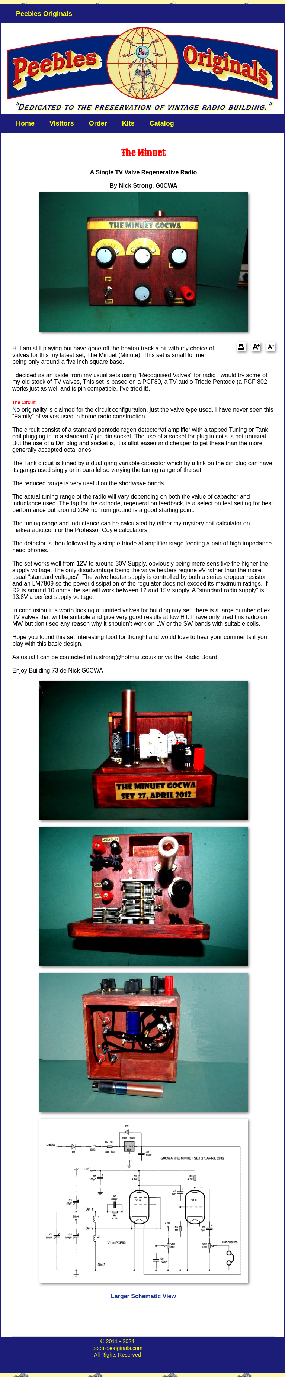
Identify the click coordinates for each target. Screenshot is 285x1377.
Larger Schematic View (143, 1296)
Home (25, 123)
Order (98, 123)
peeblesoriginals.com (117, 1348)
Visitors (61, 123)
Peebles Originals (44, 13)
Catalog (162, 123)
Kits (128, 123)
